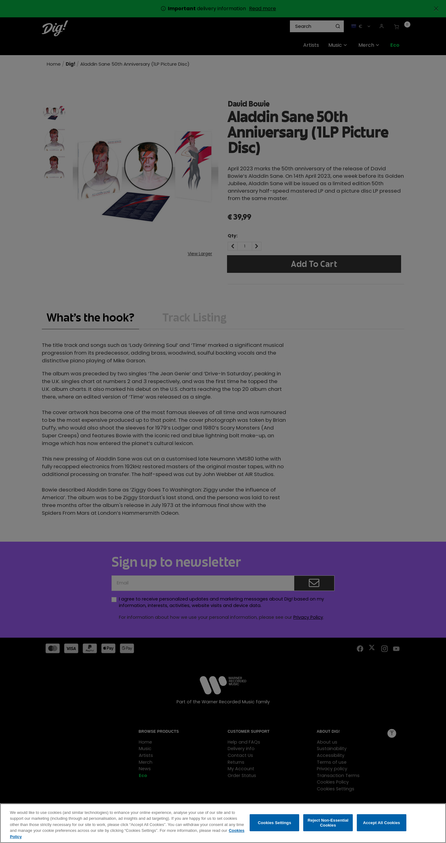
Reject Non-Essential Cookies (328, 827)
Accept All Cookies (381, 827)
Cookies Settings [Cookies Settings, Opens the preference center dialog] (274, 827)
